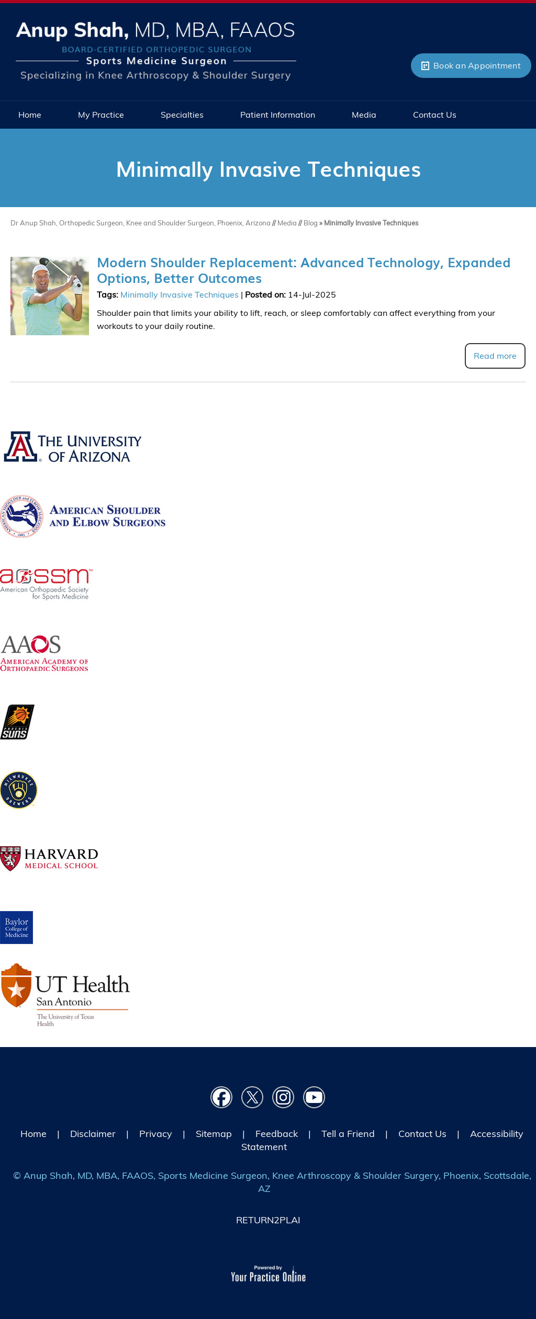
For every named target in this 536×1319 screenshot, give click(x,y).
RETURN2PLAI (268, 1220)
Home (33, 1134)
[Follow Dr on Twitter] (252, 1097)
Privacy (155, 1134)
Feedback (276, 1134)
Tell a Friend (348, 1134)
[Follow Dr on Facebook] (221, 1097)
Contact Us (422, 1134)
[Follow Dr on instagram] (283, 1097)
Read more (495, 355)
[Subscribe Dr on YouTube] (314, 1097)
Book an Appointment (477, 65)
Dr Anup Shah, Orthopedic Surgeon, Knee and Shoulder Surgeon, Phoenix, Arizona (141, 223)
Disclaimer (93, 1134)
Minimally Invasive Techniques (179, 294)
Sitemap (214, 1134)
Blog (311, 223)
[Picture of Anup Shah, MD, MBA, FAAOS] (156, 50)
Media (287, 223)
